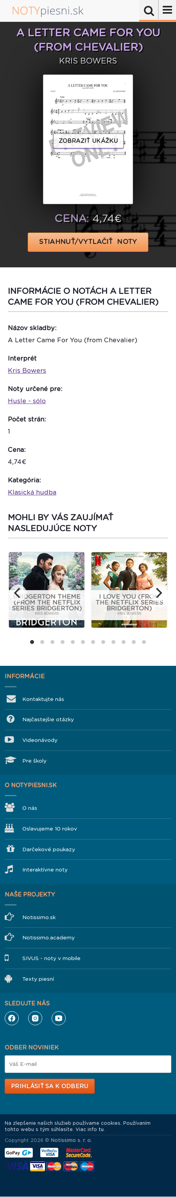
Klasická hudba (32, 492)
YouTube (59, 1018)
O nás (29, 808)
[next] (158, 593)
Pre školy (34, 761)
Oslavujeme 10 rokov (49, 829)
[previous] (18, 593)
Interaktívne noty (45, 870)
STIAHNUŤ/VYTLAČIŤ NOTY (88, 241)
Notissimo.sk (39, 917)
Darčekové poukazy (48, 849)
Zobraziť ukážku (88, 141)
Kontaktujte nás (43, 699)
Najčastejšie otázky (48, 719)
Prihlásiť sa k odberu (49, 1086)
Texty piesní (38, 979)
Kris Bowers (27, 370)
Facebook (12, 1018)
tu (101, 1129)
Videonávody (39, 740)
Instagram (35, 1018)
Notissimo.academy (48, 938)
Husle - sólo (27, 401)
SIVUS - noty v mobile (51, 958)
